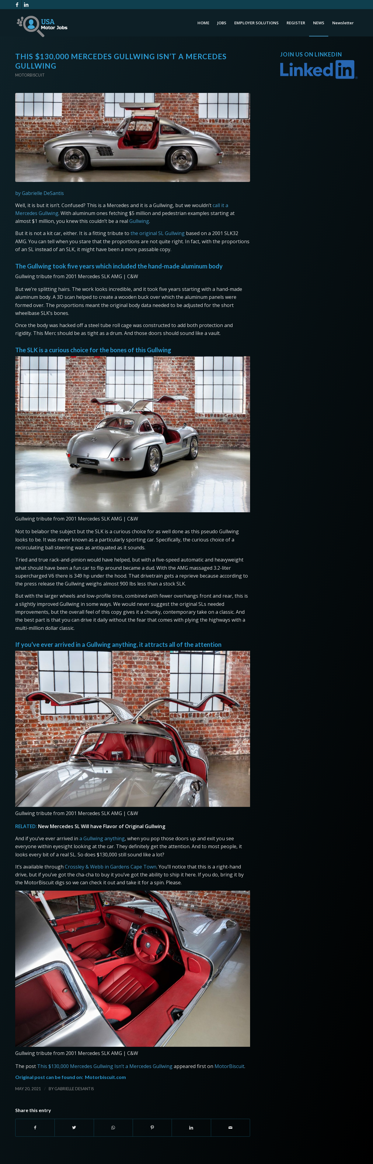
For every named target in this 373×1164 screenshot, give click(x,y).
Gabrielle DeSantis (74, 1088)
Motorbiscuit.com (105, 1077)
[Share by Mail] (230, 1127)
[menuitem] (203, 22)
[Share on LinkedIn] (191, 1127)
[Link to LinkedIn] (26, 4)
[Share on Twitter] (74, 1127)
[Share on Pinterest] (152, 1127)
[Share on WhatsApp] (113, 1127)
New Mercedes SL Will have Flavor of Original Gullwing (101, 826)
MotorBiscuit (229, 1066)
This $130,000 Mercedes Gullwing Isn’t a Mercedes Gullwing (105, 1066)
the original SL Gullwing (158, 233)
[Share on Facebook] (35, 1127)
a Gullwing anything (102, 838)
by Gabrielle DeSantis (39, 193)
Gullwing (139, 221)
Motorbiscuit (30, 75)
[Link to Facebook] (16, 4)
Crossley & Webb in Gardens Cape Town (110, 866)
